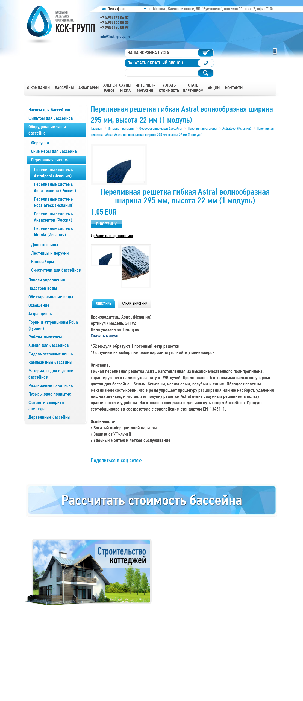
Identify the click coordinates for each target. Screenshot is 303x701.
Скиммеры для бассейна (54, 151)
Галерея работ (109, 87)
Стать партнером (193, 87)
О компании (38, 88)
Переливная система (50, 160)
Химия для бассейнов (48, 345)
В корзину (106, 224)
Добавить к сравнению (112, 236)
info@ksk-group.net (115, 36)
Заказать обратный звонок (155, 63)
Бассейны (64, 88)
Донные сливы (44, 245)
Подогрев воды (42, 288)
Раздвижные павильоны (50, 385)
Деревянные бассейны (49, 417)
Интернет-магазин (145, 87)
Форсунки (40, 143)
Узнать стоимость (169, 87)
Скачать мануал (105, 336)
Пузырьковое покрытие (49, 394)
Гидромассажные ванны (50, 354)
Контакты (234, 88)
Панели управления (46, 280)
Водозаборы (42, 262)
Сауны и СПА (125, 87)
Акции (214, 88)
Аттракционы (40, 314)
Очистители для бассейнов (56, 270)
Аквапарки (88, 88)
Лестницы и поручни (50, 253)
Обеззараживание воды (50, 297)
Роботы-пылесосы (45, 337)
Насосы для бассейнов (49, 110)
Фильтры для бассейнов (50, 118)
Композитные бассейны (50, 362)
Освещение (38, 305)
